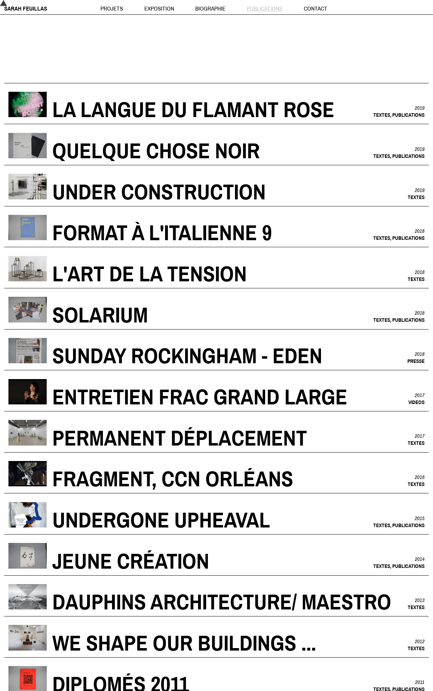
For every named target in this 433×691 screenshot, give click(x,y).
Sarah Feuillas (25, 8)
